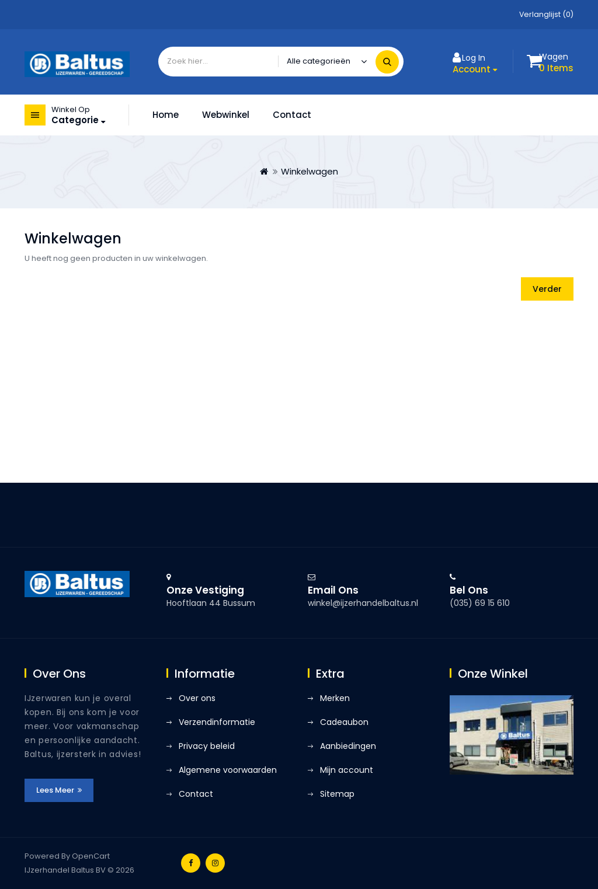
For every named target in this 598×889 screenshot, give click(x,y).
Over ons (197, 698)
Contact (292, 115)
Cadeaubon (344, 722)
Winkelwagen (309, 171)
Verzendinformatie (217, 722)
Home (165, 115)
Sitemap (337, 794)
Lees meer (59, 790)
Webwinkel (225, 115)
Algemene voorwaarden (228, 770)
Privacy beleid (207, 746)
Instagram (215, 863)
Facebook (190, 863)
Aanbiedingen (348, 746)
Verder (547, 289)
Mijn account (346, 770)
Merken (335, 698)
